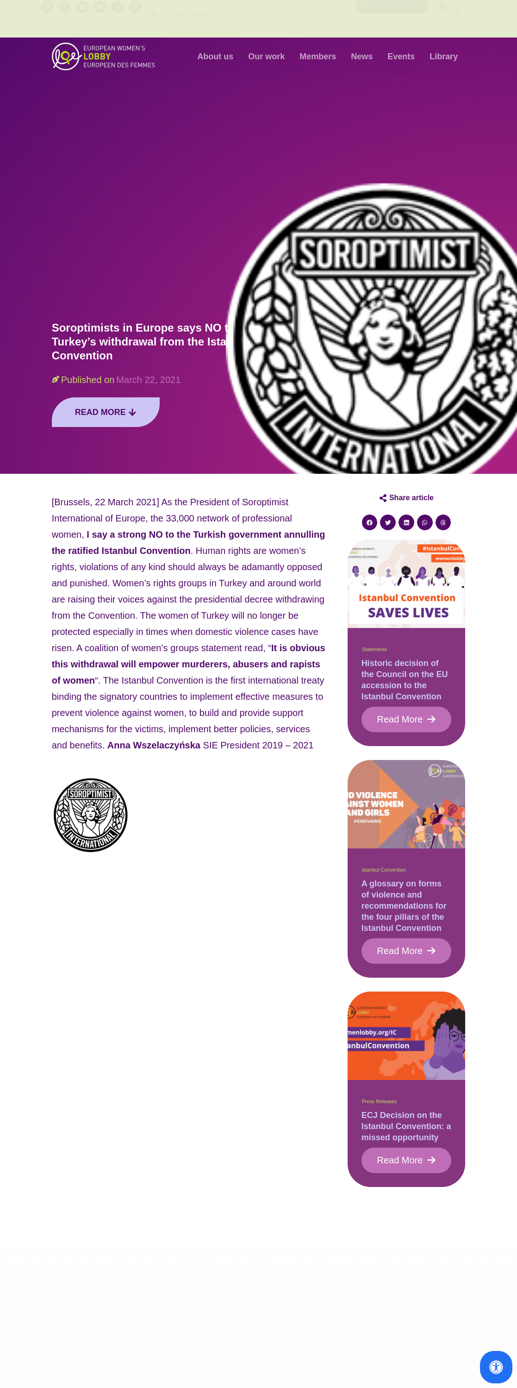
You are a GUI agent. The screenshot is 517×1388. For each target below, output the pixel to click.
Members (317, 56)
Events (401, 56)
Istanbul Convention (384, 870)
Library (444, 56)
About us (215, 56)
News (362, 56)
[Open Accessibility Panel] (496, 1367)
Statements (374, 649)
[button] (370, 522)
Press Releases (379, 1101)
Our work (266, 56)
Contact (331, 19)
